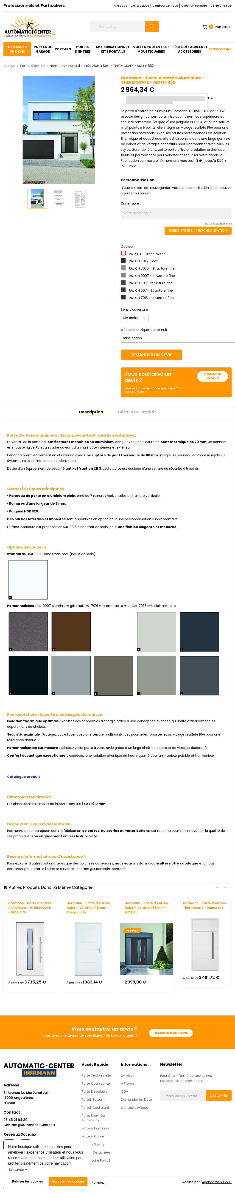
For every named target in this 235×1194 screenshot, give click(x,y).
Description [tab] (91, 412)
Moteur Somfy (93, 1144)
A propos (128, 1083)
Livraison (127, 1075)
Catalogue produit (23, 776)
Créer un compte (194, 5)
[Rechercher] (124, 26)
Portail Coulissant (95, 1107)
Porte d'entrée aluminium (93, 1118)
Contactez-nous (165, 5)
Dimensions (130, 203)
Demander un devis (151, 355)
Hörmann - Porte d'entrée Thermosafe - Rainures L (204, 905)
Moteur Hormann (95, 1128)
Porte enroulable (95, 1091)
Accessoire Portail (96, 1160)
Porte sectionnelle (96, 1075)
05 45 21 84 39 (221, 5)
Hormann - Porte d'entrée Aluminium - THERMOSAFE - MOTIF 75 (30, 908)
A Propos (120, 5)
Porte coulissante (96, 1083)
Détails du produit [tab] (137, 412)
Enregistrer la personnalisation (198, 230)
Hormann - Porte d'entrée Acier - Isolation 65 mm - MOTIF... (146, 908)
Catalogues (140, 5)
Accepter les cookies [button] (68, 1181)
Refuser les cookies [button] (27, 1181)
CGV (124, 1091)
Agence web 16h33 (217, 1182)
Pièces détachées (96, 1152)
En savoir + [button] (18, 1169)
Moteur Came (93, 1136)
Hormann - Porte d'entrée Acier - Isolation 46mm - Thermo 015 (88, 908)
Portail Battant (93, 1099)
